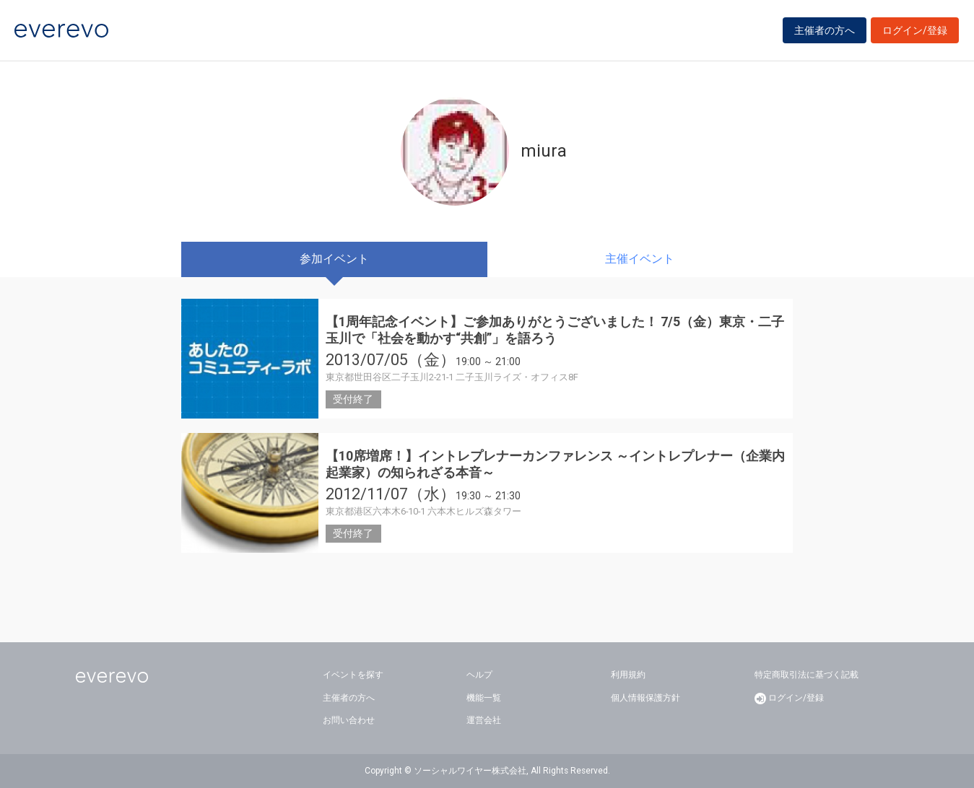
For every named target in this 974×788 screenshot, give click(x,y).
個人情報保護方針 (645, 698)
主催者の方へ (824, 30)
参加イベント (334, 259)
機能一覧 (483, 698)
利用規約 (628, 675)
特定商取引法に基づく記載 (806, 675)
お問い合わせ (349, 720)
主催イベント (639, 259)
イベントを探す (353, 675)
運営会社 (483, 720)
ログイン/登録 (914, 30)
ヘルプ (479, 675)
